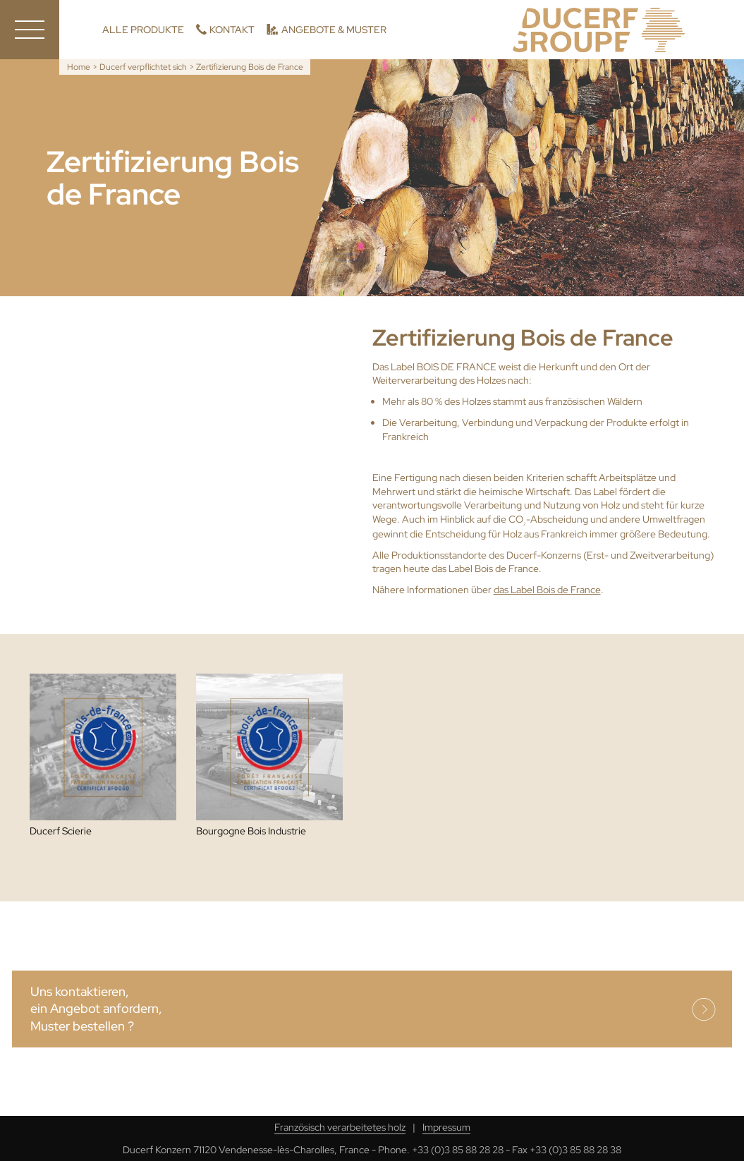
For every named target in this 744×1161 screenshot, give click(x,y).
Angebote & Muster (333, 29)
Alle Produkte (143, 29)
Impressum (446, 1127)
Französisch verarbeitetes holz (339, 1127)
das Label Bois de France (547, 589)
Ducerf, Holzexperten (599, 30)
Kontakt (232, 29)
